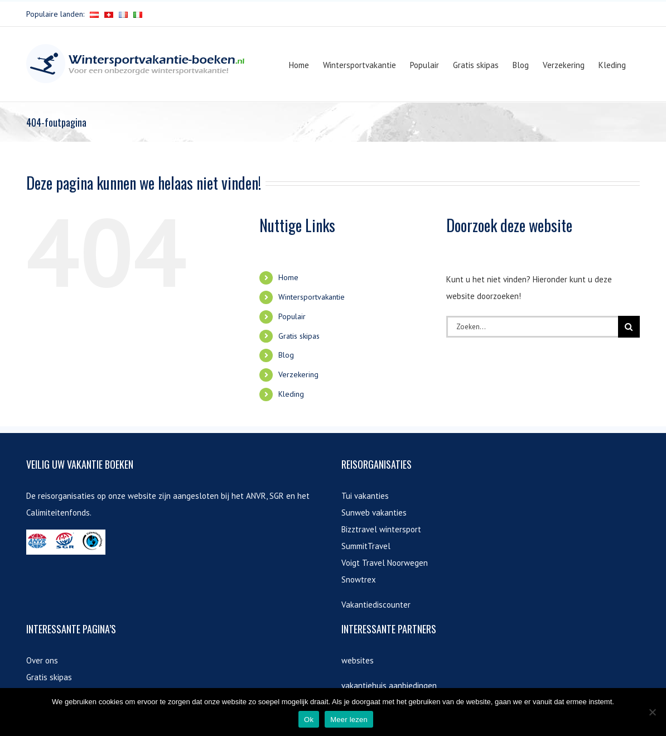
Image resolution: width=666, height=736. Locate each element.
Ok (308, 719)
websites (357, 660)
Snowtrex (358, 579)
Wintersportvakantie (311, 297)
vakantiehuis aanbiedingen (389, 685)
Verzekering (298, 374)
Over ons (42, 660)
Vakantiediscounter (376, 604)
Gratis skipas (299, 336)
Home (288, 277)
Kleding (291, 394)
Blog (286, 355)
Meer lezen (349, 719)
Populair (292, 316)
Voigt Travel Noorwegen (384, 562)
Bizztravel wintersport (381, 529)
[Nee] (652, 712)
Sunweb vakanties (374, 512)
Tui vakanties (365, 495)
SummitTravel (365, 546)
